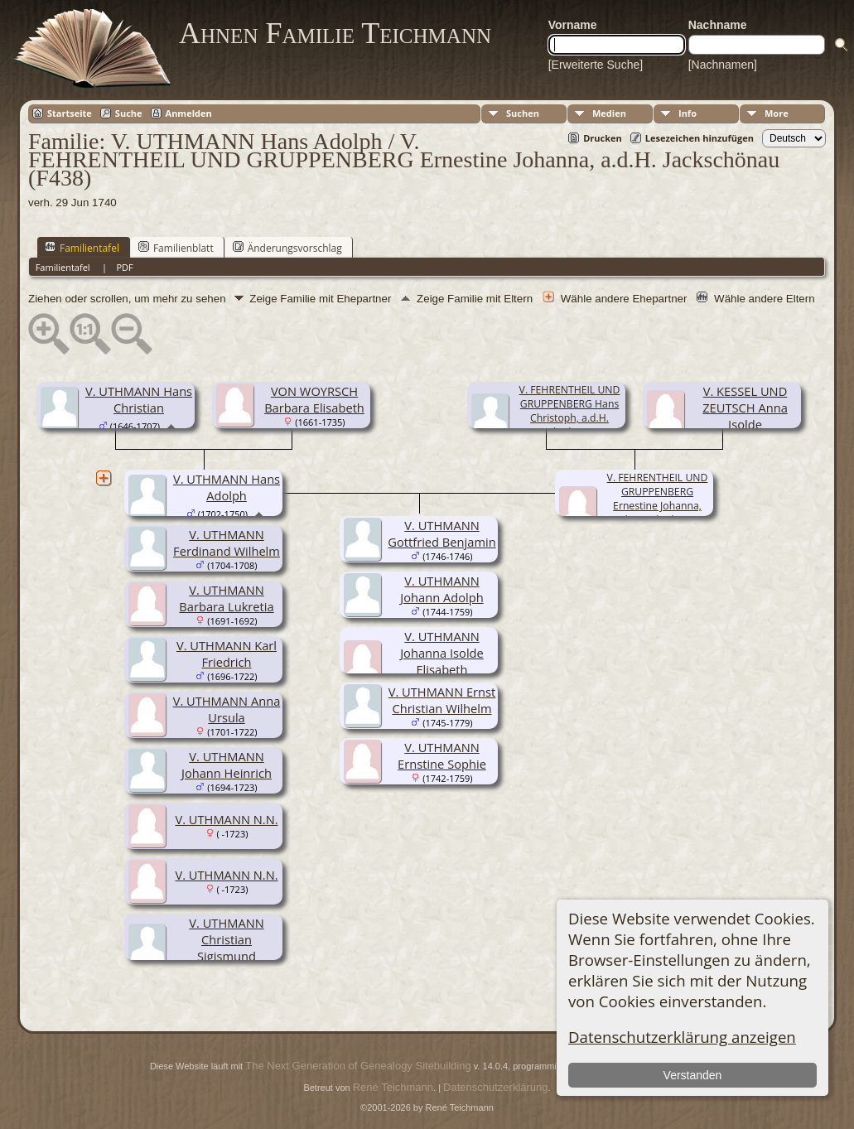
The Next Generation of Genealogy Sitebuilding (357, 1065)
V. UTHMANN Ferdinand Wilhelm (226, 542)
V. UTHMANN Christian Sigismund (226, 939)
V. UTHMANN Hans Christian (138, 399)
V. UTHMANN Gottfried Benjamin (441, 533)
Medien (609, 113)
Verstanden (692, 1075)
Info (687, 113)
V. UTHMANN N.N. (226, 819)
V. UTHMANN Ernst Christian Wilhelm (442, 699)
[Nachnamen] (722, 64)
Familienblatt (176, 247)
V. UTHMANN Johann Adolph (441, 589)
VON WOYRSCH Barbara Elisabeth (314, 399)
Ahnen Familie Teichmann (335, 33)
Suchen (522, 113)
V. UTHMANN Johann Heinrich (226, 764)
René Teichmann (393, 1087)
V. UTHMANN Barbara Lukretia (226, 598)
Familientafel (82, 247)
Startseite (69, 113)
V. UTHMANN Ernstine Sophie (442, 755)
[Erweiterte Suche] (595, 64)
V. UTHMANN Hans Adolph (226, 487)
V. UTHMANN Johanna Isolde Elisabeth (442, 653)
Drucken (602, 138)
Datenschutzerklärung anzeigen (682, 1036)
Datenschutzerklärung (495, 1087)
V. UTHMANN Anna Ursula (227, 709)
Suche (128, 113)
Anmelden (189, 113)
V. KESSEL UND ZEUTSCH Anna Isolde (745, 407)
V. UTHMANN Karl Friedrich (226, 653)
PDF (124, 267)
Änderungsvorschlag (287, 247)
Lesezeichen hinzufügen (699, 138)
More (777, 113)
